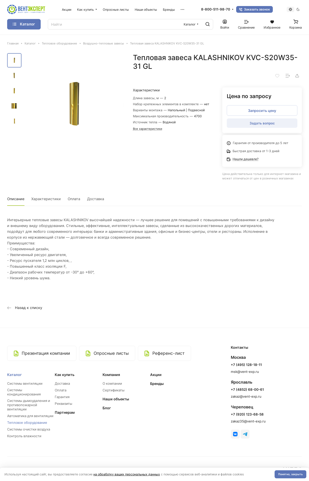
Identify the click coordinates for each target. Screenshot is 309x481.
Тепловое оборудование (27, 422)
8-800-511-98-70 (215, 9)
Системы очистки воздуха (28, 429)
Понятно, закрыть (290, 474)
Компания (111, 374)
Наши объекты (116, 399)
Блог (107, 408)
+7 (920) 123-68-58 (247, 414)
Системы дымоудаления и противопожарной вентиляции (28, 405)
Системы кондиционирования (24, 392)
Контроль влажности (24, 436)
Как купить (64, 374)
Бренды (157, 383)
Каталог (14, 374)
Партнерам (65, 412)
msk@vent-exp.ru (245, 372)
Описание (15, 199)
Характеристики (46, 199)
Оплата (74, 199)
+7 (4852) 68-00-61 (247, 390)
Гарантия (62, 397)
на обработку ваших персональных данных (126, 474)
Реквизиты (63, 403)
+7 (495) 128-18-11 (246, 365)
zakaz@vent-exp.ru (246, 396)
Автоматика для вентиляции (30, 416)
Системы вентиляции (24, 383)
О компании (112, 383)
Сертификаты (113, 390)
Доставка (95, 199)
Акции (156, 374)
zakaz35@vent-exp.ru (248, 421)
